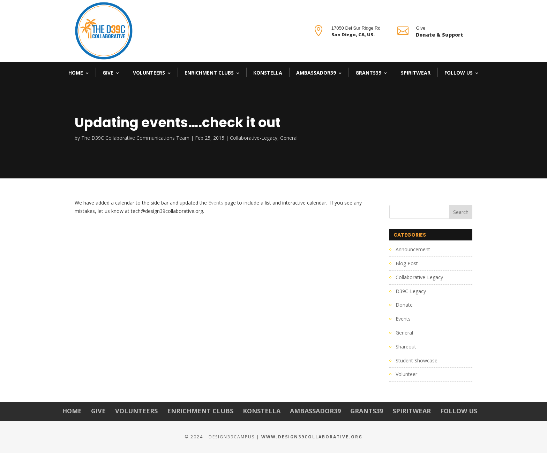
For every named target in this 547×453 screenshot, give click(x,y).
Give (108, 72)
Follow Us (458, 72)
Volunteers (149, 72)
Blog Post (407, 263)
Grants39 (368, 72)
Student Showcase (416, 360)
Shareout (406, 346)
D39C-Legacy (411, 291)
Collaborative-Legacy (253, 138)
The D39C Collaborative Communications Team (135, 138)
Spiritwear (415, 72)
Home (75, 72)
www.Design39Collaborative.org (311, 437)
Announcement (413, 249)
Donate (404, 304)
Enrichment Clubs (209, 72)
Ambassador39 (316, 72)
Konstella (267, 72)
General (289, 138)
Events (215, 202)
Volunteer (406, 374)
